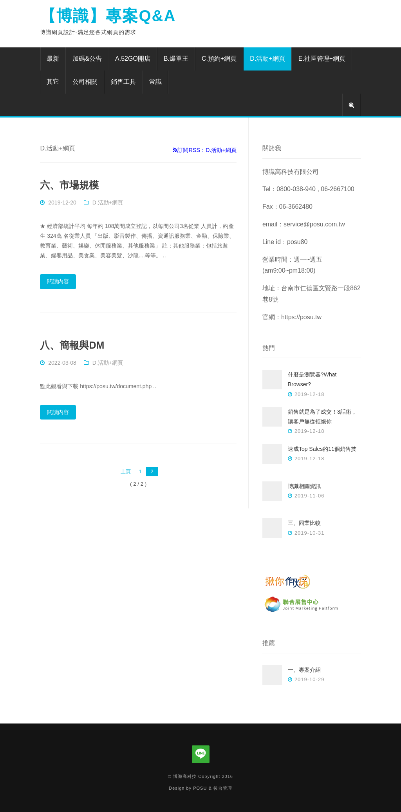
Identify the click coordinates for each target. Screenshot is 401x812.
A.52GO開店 (132, 58)
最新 (53, 58)
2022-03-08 (62, 363)
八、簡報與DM (72, 345)
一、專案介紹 (304, 670)
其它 (53, 81)
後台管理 (222, 788)
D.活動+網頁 (267, 58)
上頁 (126, 471)
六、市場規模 (69, 184)
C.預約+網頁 (219, 58)
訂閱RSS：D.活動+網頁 (204, 150)
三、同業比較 (304, 523)
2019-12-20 (62, 202)
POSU (200, 788)
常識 (155, 81)
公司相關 (85, 81)
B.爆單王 (176, 58)
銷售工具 (123, 81)
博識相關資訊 (304, 486)
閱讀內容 (58, 281)
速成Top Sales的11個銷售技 (322, 449)
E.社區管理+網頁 (321, 58)
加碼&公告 (87, 58)
